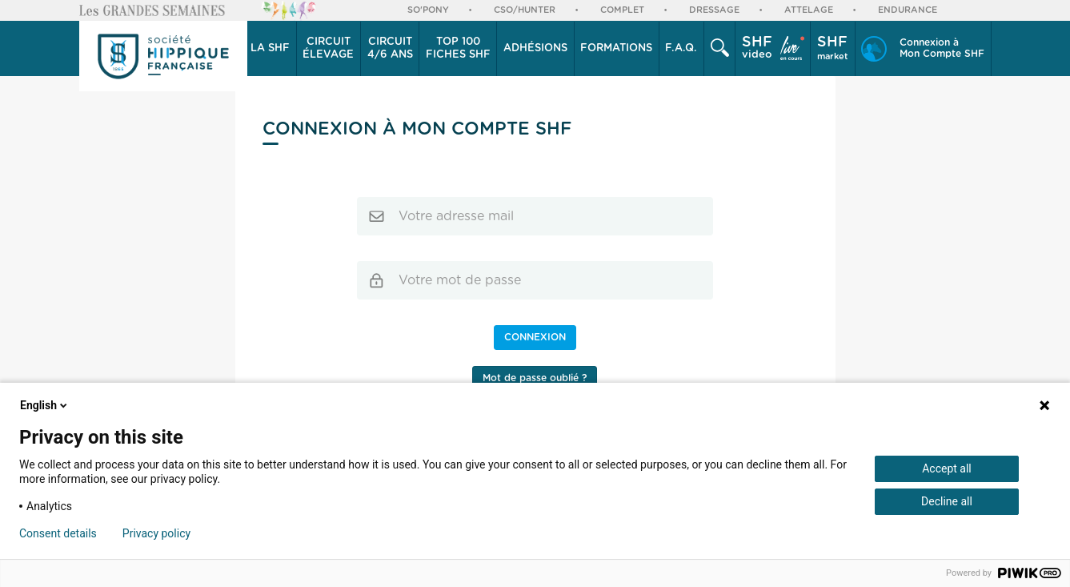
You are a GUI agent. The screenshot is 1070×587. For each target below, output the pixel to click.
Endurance (907, 10)
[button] (271, 49)
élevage (328, 48)
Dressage (714, 10)
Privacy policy (156, 533)
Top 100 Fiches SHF (458, 48)
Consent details (58, 533)
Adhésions (535, 48)
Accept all (947, 468)
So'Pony (428, 10)
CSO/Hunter (524, 10)
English (45, 405)
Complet (622, 10)
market (832, 48)
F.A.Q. (681, 48)
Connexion (535, 337)
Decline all (946, 501)
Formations (616, 48)
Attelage (808, 10)
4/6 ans (390, 48)
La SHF (270, 48)
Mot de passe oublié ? (535, 378)
